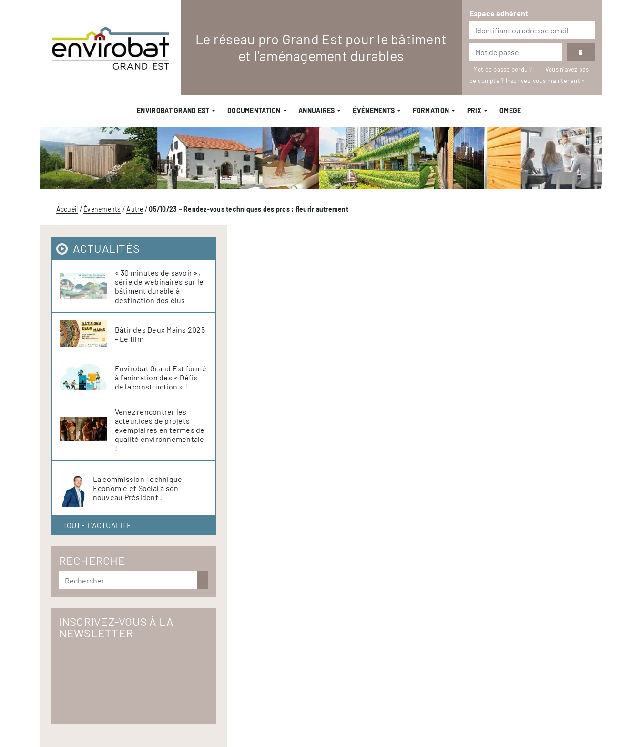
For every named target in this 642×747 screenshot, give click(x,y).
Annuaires (316, 110)
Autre (134, 209)
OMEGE (510, 110)
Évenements (102, 209)
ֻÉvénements (374, 110)
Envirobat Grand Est (173, 110)
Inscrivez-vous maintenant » (545, 80)
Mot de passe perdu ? (503, 69)
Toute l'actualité (97, 525)
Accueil (67, 209)
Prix (474, 110)
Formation (431, 110)
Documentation (254, 110)
